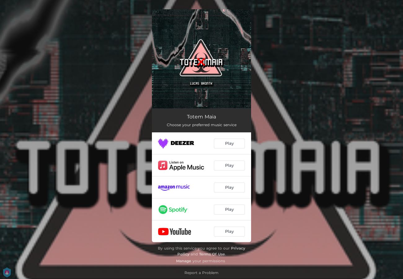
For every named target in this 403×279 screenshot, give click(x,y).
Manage (183, 261)
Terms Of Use (212, 254)
